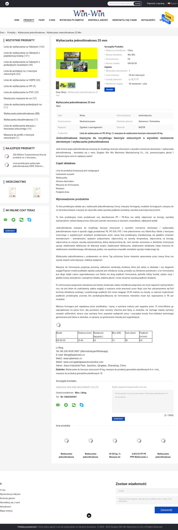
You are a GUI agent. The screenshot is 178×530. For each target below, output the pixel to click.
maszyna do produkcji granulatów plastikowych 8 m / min (132, 369)
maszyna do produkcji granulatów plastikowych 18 (79, 373)
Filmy (42, 20)
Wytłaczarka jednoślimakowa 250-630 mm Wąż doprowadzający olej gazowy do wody (90, 455)
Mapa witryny (6, 511)
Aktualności (148, 20)
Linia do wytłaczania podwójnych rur (23, 104)
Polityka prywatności (27, 527)
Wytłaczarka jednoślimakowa (31, 32)
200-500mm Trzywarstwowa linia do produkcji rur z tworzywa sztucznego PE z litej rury (29, 158)
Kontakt (109, 89)
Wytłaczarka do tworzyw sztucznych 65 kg (85, 369)
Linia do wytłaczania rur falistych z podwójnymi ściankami (22, 63)
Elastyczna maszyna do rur (18, 98)
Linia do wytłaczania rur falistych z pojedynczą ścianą (22, 54)
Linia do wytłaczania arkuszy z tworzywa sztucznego (20, 127)
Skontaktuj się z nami (124, 20)
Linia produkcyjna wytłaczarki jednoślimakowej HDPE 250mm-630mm (28, 166)
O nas (52, 20)
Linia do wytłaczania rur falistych (21, 46)
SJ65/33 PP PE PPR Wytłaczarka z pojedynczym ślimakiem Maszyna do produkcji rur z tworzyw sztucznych (139, 455)
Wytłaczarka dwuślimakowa (18, 119)
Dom (16, 20)
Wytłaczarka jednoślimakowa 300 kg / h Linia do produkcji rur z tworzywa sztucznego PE (163, 455)
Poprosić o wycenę (155, 3)
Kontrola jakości (98, 20)
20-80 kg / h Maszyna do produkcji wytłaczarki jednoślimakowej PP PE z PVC (115, 455)
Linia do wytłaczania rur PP (18, 86)
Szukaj (137, 4)
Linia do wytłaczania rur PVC (19, 92)
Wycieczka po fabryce (72, 20)
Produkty (28, 20)
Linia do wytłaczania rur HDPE (19, 80)
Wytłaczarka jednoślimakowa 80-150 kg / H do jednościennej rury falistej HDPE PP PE (66, 455)
